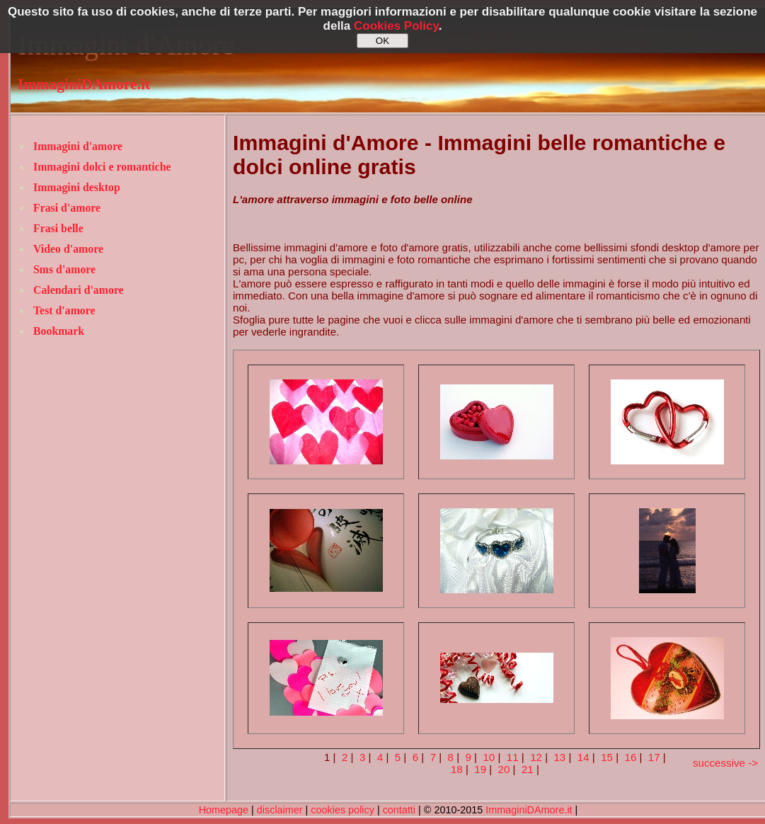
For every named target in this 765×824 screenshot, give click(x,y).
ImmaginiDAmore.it (84, 84)
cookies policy (342, 810)
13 (559, 757)
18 (457, 769)
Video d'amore (68, 249)
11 (513, 757)
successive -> (725, 763)
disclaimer (280, 810)
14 (583, 757)
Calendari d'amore (78, 290)
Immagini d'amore (77, 146)
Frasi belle (58, 228)
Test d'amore (64, 310)
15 (607, 757)
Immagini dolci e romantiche (102, 167)
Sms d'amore (64, 269)
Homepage (223, 810)
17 (654, 757)
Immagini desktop (76, 187)
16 (631, 757)
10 (489, 757)
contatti (399, 810)
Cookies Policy (396, 26)
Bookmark (58, 331)
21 (528, 769)
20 (504, 769)
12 (536, 757)
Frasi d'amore (66, 208)
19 (480, 769)
